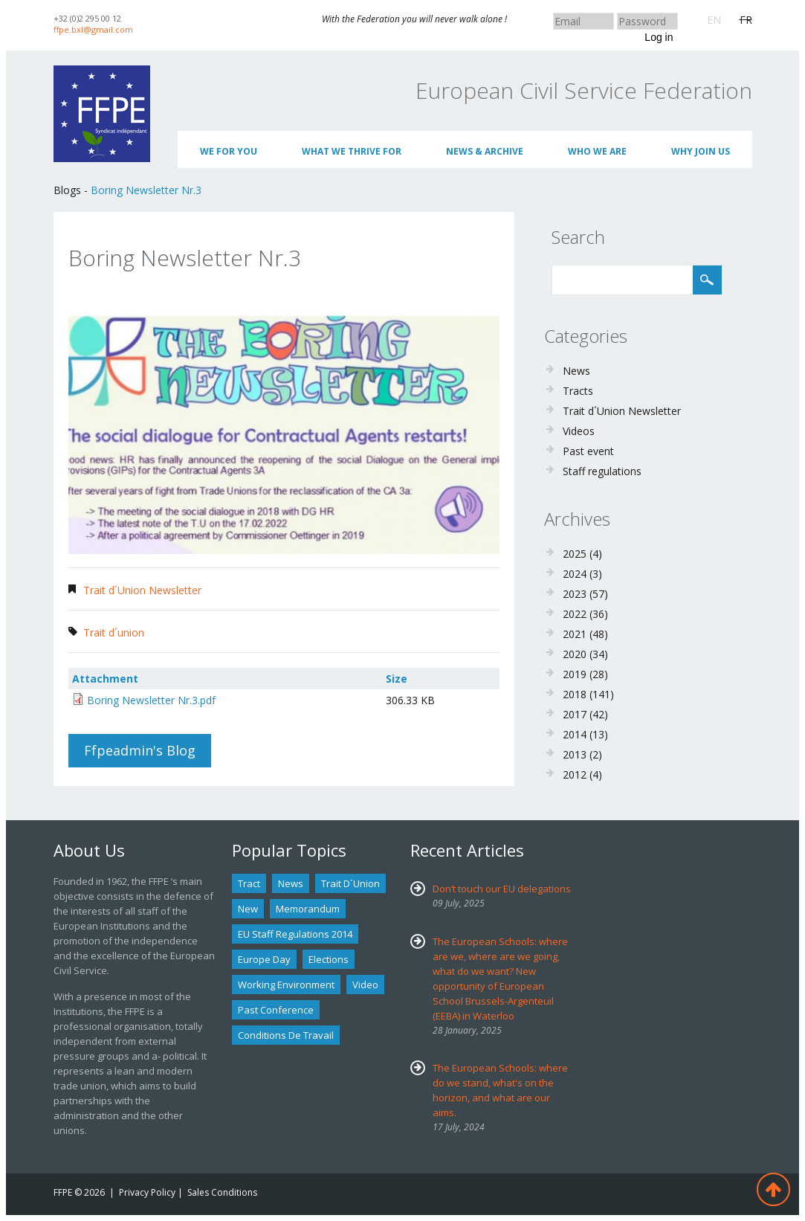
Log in (658, 37)
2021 (574, 634)
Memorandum (308, 908)
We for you (228, 151)
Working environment (286, 984)
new (248, 908)
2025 (574, 554)
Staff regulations (602, 471)
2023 (574, 594)
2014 (574, 734)
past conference (276, 1010)
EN (714, 20)
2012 (574, 774)
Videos (579, 431)
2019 (574, 674)
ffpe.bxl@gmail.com (93, 29)
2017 (574, 714)
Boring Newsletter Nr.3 (146, 190)
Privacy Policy (147, 1192)
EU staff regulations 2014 (295, 934)
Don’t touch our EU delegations (502, 888)
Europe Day (264, 959)
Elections (328, 959)
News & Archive (484, 151)
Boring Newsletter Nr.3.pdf (151, 700)
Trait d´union (113, 632)
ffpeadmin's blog (139, 750)
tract (249, 883)
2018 (574, 694)
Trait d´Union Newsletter (142, 590)
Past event (588, 451)
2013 (574, 754)
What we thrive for (351, 151)
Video (365, 984)
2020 (574, 654)
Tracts (578, 391)
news (290, 883)
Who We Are (597, 151)
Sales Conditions (222, 1192)
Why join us (700, 151)
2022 (574, 614)
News (576, 371)
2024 (574, 574)
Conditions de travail (286, 1035)
